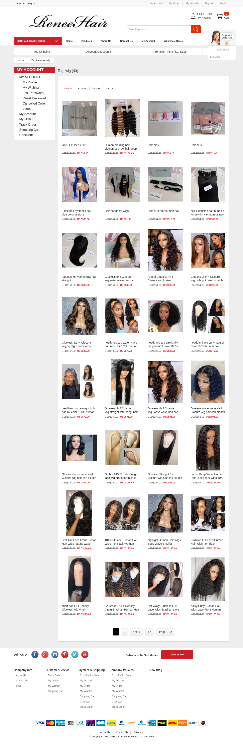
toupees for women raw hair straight (79, 278)
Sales (82, 88)
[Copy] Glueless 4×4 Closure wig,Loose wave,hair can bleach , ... (163, 280)
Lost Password (33, 93)
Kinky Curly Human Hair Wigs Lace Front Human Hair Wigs (206, 609)
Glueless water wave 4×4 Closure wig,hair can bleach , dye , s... (208, 412)
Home (69, 41)
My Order (174, 3)
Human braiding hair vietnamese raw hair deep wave (121, 148)
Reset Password (34, 98)
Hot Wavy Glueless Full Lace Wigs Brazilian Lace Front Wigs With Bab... (163, 609)
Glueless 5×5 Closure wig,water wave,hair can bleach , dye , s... (120, 280)
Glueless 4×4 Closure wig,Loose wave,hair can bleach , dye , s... (163, 412)
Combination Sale (89, 675)
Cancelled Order (34, 103)
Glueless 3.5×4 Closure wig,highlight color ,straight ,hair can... (207, 280)
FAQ (18, 686)
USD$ (29, 3)
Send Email (222, 49)
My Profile (30, 82)
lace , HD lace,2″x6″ (74, 145)
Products (86, 41)
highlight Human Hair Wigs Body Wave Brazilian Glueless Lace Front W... (164, 543)
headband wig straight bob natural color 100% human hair (78, 412)
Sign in (200, 13)
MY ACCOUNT (30, 77)
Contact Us (126, 41)
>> (149, 631)
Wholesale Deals (173, 41)
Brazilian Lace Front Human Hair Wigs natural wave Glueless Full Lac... (79, 543)
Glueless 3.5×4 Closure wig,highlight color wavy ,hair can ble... (76, 346)
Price (96, 88)
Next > (137, 631)
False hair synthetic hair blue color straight (76, 212)
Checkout (26, 135)
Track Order (27, 124)
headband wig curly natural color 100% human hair (207, 344)
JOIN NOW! (177, 654)
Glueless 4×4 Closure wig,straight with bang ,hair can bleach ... (121, 412)
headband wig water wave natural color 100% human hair (121, 346)
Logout (28, 108)
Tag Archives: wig (41, 60)
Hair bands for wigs (117, 210)
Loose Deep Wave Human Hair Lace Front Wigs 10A (207, 476)
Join (209, 13)
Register (208, 3)
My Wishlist (192, 3)
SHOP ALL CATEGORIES (31, 41)
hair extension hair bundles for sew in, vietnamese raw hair (207, 214)
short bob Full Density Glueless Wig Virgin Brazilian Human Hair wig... (79, 609)
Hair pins (153, 145)
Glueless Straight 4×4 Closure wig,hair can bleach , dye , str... (165, 478)
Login (223, 3)
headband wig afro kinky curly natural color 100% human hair (163, 346)
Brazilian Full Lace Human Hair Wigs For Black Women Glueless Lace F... (207, 543)
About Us (106, 41)
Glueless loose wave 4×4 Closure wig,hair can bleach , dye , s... (79, 478)
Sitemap (138, 732)
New (68, 88)
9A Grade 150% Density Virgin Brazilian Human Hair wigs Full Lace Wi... (122, 609)
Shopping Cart (29, 129)
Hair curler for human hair (164, 210)
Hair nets (196, 145)
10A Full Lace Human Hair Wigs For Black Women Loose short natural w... (121, 543)
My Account (156, 3)
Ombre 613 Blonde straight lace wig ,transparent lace (121, 476)
